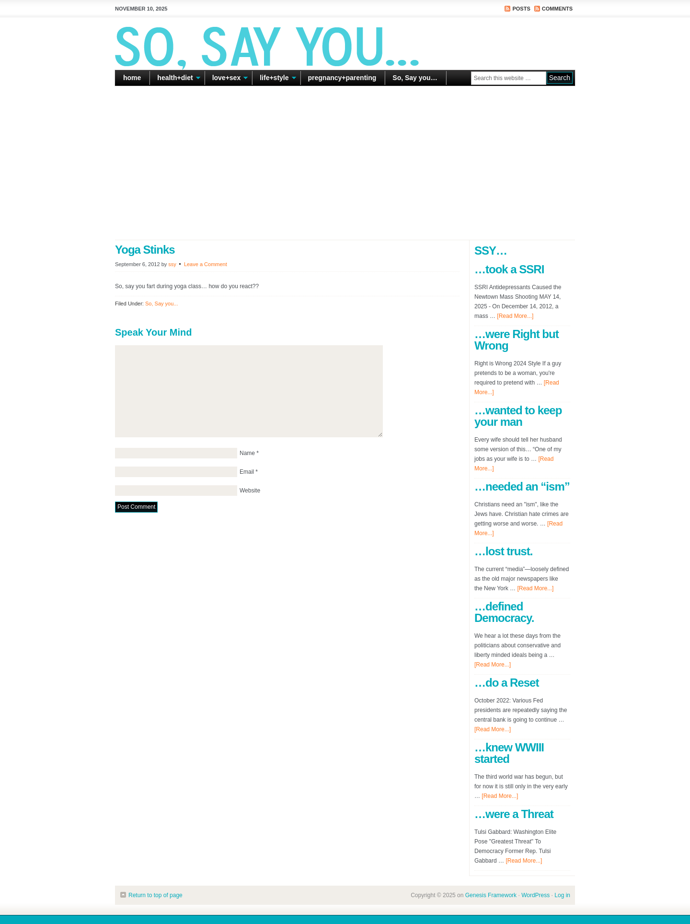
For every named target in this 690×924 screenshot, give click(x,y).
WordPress (535, 895)
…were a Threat (513, 813)
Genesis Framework (491, 895)
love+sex (226, 79)
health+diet (175, 79)
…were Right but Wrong (516, 339)
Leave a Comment (205, 264)
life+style (274, 79)
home (132, 78)
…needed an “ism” (522, 486)
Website (250, 490)
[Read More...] (515, 316)
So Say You (345, 43)
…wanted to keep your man (518, 416)
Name (247, 453)
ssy (172, 264)
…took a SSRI (509, 269)
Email (247, 471)
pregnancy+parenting (342, 78)
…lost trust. (503, 551)
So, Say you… (414, 78)
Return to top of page (155, 895)
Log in (562, 895)
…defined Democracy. (504, 612)
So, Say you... (161, 303)
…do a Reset (506, 682)
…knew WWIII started (509, 753)
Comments (557, 9)
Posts (521, 9)
